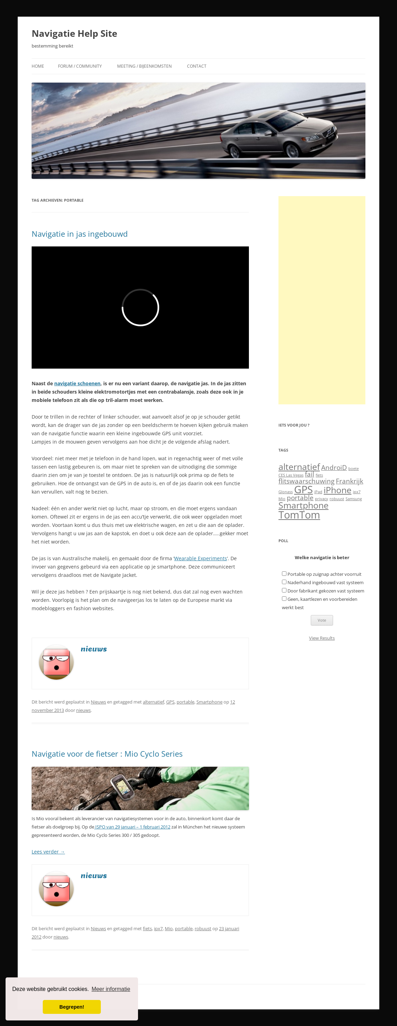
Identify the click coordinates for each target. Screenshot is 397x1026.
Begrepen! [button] (71, 1007)
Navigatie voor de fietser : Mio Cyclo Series (107, 753)
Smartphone (209, 702)
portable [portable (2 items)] (300, 497)
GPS (170, 702)
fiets (147, 928)
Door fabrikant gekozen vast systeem (325, 591)
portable (185, 702)
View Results (322, 638)
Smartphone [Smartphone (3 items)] (303, 505)
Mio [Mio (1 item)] (281, 498)
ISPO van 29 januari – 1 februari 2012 (132, 827)
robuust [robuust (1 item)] (337, 498)
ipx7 (158, 928)
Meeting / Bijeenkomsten (144, 66)
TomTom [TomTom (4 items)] (299, 515)
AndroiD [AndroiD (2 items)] (334, 467)
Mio (169, 928)
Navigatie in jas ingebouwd (80, 233)
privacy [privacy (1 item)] (321, 498)
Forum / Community (80, 66)
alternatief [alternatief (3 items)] (299, 466)
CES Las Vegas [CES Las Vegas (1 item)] (290, 475)
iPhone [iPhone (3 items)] (337, 490)
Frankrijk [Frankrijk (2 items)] (349, 481)
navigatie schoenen (77, 383)
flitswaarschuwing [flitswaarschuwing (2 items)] (306, 481)
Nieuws (98, 702)
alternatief (153, 702)
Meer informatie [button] (110, 989)
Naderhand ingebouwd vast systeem (325, 582)
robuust (203, 928)
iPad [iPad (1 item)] (318, 491)
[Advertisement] (321, 300)
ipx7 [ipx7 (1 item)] (356, 491)
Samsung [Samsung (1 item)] (354, 498)
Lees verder (48, 851)
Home (38, 66)
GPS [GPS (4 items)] (303, 489)
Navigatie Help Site (74, 33)
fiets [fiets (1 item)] (319, 475)
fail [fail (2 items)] (309, 474)
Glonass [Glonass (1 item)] (285, 491)
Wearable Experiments (200, 558)
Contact (196, 66)
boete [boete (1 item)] (353, 468)
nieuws (83, 710)
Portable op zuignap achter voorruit (324, 574)
